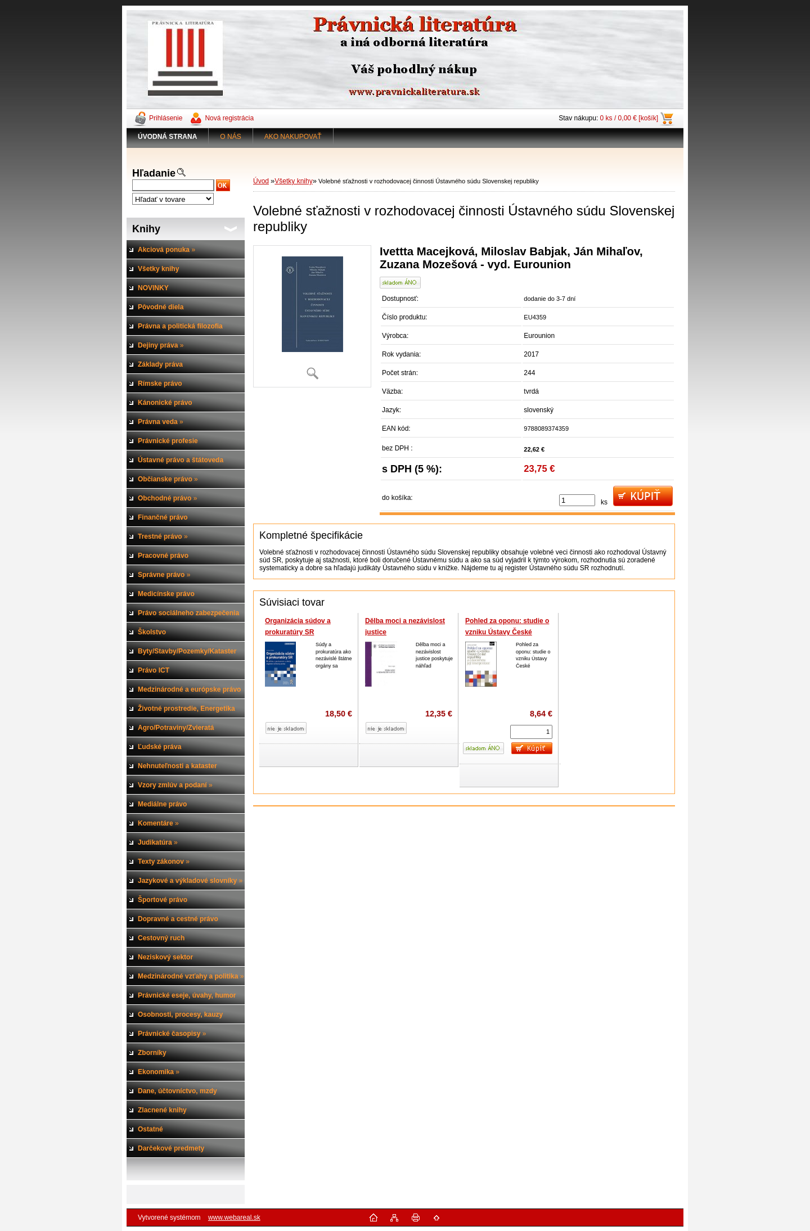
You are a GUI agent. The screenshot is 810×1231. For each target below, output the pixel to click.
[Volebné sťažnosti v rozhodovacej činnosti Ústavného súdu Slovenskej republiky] (312, 316)
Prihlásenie (165, 118)
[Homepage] (168, 136)
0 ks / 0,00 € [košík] (629, 118)
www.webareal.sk (234, 1217)
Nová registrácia (229, 118)
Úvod (261, 181)
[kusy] (577, 500)
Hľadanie (154, 173)
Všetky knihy (293, 181)
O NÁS (230, 137)
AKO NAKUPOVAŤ (293, 137)
